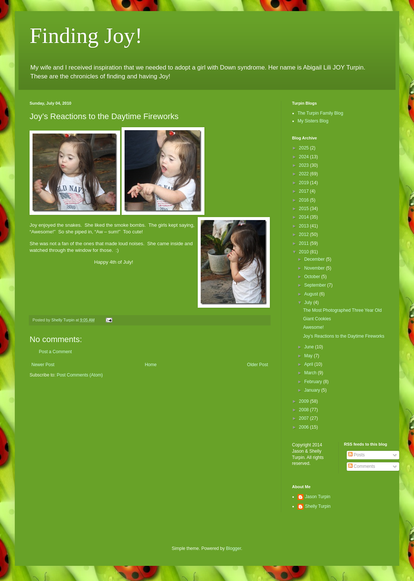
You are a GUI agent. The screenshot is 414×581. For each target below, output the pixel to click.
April (309, 364)
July (308, 302)
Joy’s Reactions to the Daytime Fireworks (343, 336)
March (311, 372)
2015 (304, 208)
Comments (361, 466)
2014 (304, 217)
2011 (304, 243)
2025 (304, 148)
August (311, 294)
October (312, 276)
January (312, 390)
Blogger (233, 548)
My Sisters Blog (313, 121)
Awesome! (313, 327)
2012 (304, 234)
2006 (304, 427)
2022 (304, 173)
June (309, 346)
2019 (304, 182)
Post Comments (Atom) (80, 375)
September (315, 285)
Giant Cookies (317, 318)
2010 (304, 251)
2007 (304, 418)
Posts (356, 454)
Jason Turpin (317, 496)
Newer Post (42, 364)
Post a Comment (55, 351)
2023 (304, 165)
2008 (304, 409)
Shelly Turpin (317, 506)
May (309, 355)
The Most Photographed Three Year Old (342, 310)
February (313, 381)
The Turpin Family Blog (320, 113)
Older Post (257, 364)
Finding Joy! (86, 35)
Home (151, 364)
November (315, 268)
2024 (304, 156)
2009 (304, 401)
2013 (304, 226)
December (315, 259)
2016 (304, 200)
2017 (304, 191)
